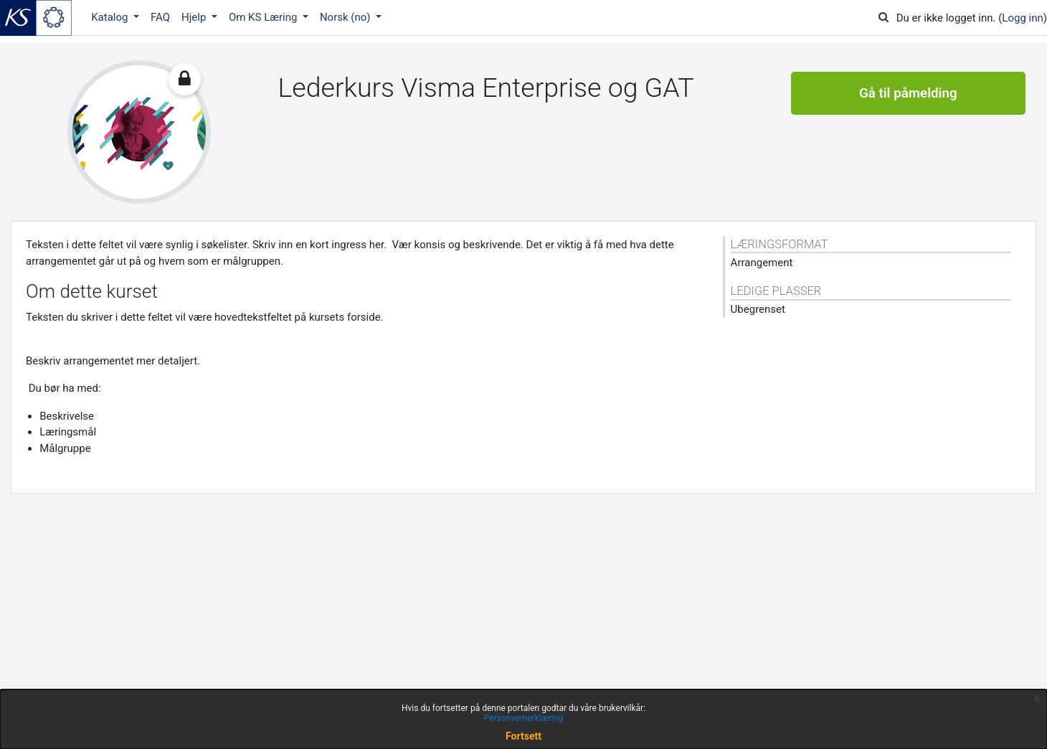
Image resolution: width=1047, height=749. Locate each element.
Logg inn (1022, 17)
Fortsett (523, 736)
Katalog (111, 17)
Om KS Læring (264, 17)
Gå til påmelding (908, 93)
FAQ (160, 17)
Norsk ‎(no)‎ (346, 17)
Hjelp (195, 17)
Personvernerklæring (523, 718)
